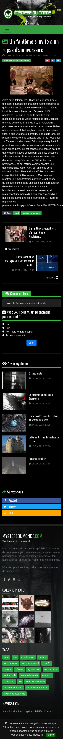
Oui (7, 324)
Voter (31, 342)
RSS (8, 513)
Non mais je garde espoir (19, 331)
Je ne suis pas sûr (15, 335)
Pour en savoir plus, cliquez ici (26, 734)
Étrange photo (35, 373)
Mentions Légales (22, 711)
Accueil (6, 711)
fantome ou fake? (37, 459)
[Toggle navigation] (7, 29)
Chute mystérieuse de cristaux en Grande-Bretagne (43, 418)
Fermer (51, 734)
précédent (12, 249)
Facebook (10, 500)
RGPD (38, 711)
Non (7, 328)
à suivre (52, 277)
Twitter (10, 507)
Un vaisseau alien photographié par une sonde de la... (19, 261)
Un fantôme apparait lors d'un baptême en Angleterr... (42, 232)
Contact (48, 711)
